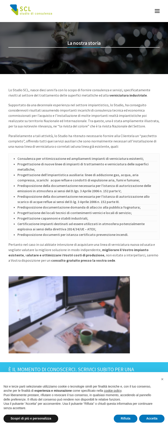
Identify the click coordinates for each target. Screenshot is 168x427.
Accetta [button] (151, 418)
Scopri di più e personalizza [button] (31, 418)
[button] (157, 11)
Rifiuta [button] (126, 418)
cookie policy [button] (112, 390)
